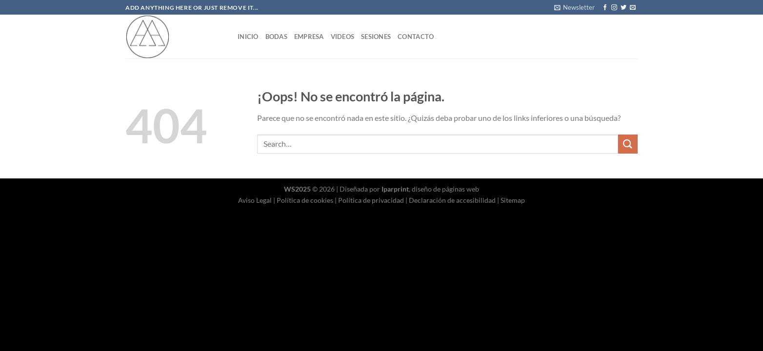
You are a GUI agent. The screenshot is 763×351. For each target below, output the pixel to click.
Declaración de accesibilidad (452, 200)
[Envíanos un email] (633, 7)
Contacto (416, 36)
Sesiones (376, 36)
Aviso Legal (255, 200)
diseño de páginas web (445, 189)
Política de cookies (305, 200)
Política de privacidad (371, 200)
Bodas (276, 36)
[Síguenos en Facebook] (605, 7)
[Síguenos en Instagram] (614, 7)
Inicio (248, 36)
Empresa (309, 36)
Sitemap (513, 200)
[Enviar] (628, 144)
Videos (343, 36)
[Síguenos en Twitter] (623, 7)
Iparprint (395, 189)
